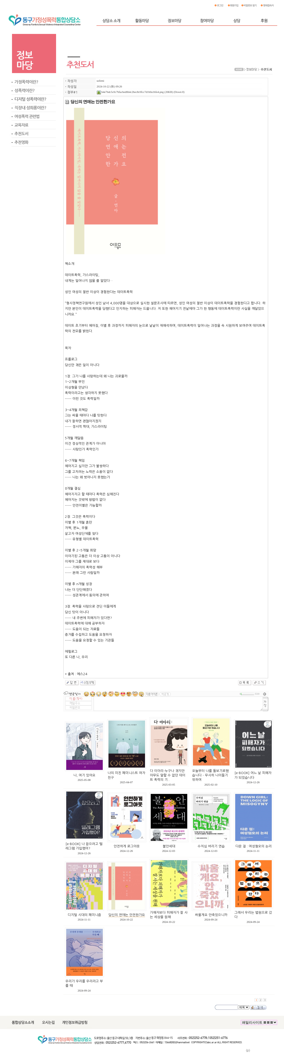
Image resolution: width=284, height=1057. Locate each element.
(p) (248, 1050)
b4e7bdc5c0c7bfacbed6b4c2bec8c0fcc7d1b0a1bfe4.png (130, 92)
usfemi (100, 80)
